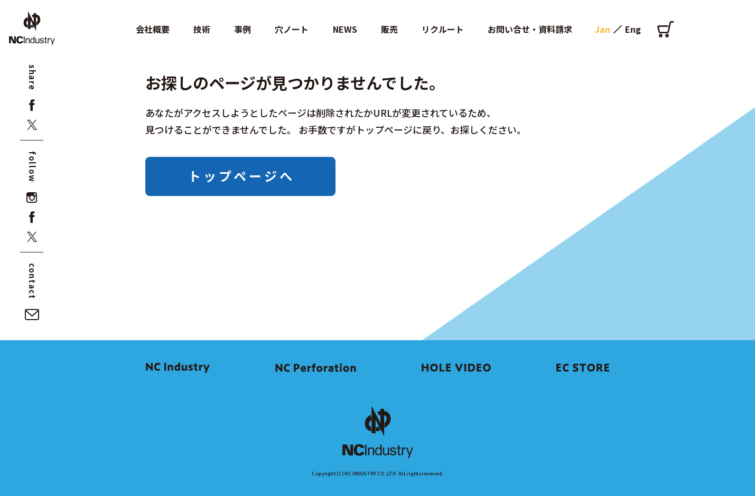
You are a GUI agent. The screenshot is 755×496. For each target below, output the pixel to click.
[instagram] (32, 198)
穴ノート (292, 29)
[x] (32, 125)
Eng (633, 29)
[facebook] (32, 105)
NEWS (345, 29)
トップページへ (241, 175)
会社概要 (153, 29)
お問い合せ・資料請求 (530, 29)
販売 (389, 29)
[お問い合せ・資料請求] (32, 314)
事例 (242, 29)
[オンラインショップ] (665, 29)
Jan (602, 29)
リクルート (443, 29)
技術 (201, 29)
